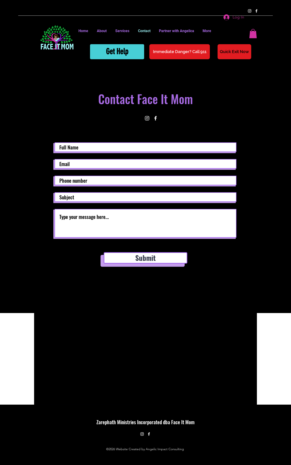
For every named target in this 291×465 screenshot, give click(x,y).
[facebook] (256, 11)
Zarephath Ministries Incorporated (129, 422)
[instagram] (249, 11)
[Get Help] (117, 51)
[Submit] (145, 258)
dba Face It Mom (179, 422)
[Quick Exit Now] (234, 51)
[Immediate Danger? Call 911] (179, 51)
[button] (253, 33)
